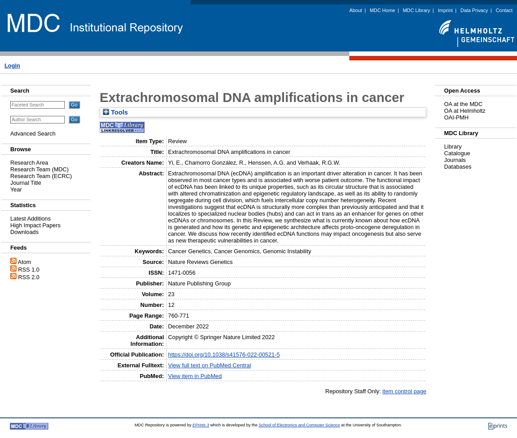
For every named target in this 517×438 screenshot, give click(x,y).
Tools (115, 112)
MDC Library (416, 10)
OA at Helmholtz (464, 110)
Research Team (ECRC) (41, 176)
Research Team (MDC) (39, 169)
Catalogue (457, 153)
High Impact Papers (35, 225)
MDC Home (382, 10)
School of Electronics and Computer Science (299, 425)
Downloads (24, 232)
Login (12, 65)
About (355, 10)
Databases (457, 166)
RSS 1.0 (29, 269)
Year (16, 189)
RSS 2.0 (29, 277)
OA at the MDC (463, 104)
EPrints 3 (200, 425)
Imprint (445, 10)
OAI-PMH (456, 117)
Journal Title (25, 182)
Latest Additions (30, 218)
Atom (24, 262)
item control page (404, 391)
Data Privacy (474, 10)
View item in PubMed (195, 376)
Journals (455, 160)
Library (453, 146)
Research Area (29, 162)
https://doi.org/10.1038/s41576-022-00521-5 (224, 354)
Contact (504, 10)
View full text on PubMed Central (209, 365)
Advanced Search (32, 133)
